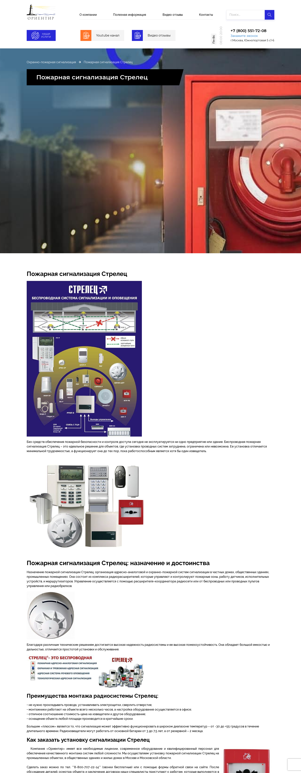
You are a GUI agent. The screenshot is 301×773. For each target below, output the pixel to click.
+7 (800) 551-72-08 (248, 31)
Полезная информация (129, 15)
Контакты (206, 15)
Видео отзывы (173, 15)
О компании (88, 15)
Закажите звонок (244, 36)
